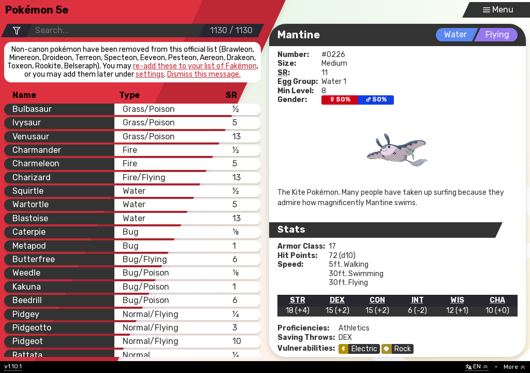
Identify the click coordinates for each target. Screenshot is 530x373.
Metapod (29, 246)
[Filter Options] (16, 31)
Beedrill (27, 300)
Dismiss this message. (204, 74)
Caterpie (29, 232)
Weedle (26, 273)
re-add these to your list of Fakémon (195, 66)
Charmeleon (36, 163)
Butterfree (33, 259)
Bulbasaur (32, 109)
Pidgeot (27, 341)
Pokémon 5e (36, 10)
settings (150, 74)
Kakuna (26, 287)
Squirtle (27, 191)
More (515, 366)
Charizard (31, 177)
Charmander (36, 150)
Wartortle (30, 204)
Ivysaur (26, 122)
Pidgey (25, 314)
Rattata (27, 355)
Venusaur (30, 136)
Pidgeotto (31, 328)
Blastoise (30, 218)
